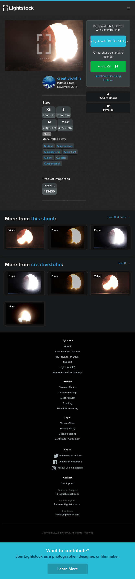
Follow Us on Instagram (70, 467)
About (67, 346)
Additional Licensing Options (108, 78)
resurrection (52, 163)
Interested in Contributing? (67, 372)
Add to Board (108, 96)
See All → (124, 263)
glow (48, 157)
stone (48, 146)
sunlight (70, 152)
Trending (67, 403)
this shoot (43, 218)
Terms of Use (67, 423)
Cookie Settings (67, 433)
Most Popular (67, 397)
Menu (128, 8)
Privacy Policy (67, 428)
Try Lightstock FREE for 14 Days (108, 41)
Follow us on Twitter (70, 455)
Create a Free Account (67, 351)
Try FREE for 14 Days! (67, 356)
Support (67, 362)
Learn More (67, 569)
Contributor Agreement (67, 438)
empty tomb (52, 152)
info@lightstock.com (68, 494)
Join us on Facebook (70, 461)
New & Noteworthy (67, 408)
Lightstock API (67, 367)
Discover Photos (68, 387)
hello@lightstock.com (67, 514)
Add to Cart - (108, 66)
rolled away (65, 146)
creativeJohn (69, 78)
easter (61, 157)
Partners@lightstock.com (67, 504)
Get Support (67, 483)
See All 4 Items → (119, 217)
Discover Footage (67, 392)
